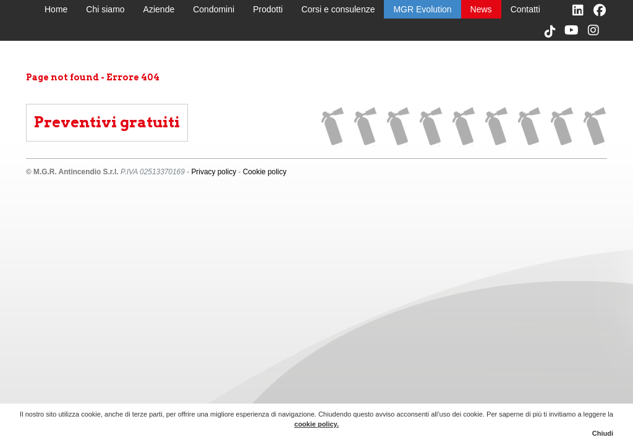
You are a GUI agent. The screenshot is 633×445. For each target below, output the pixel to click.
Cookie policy (265, 171)
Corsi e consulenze (338, 9)
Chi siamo (105, 9)
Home (56, 9)
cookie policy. (316, 424)
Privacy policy (213, 171)
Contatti (525, 9)
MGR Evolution (422, 9)
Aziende (159, 9)
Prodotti (268, 9)
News (481, 9)
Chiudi (602, 433)
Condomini (213, 9)
